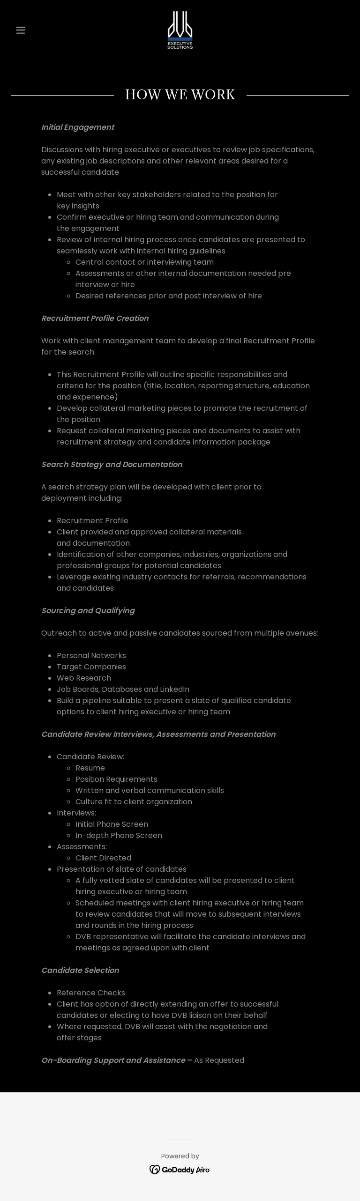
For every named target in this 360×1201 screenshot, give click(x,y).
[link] (180, 30)
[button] (36, 30)
